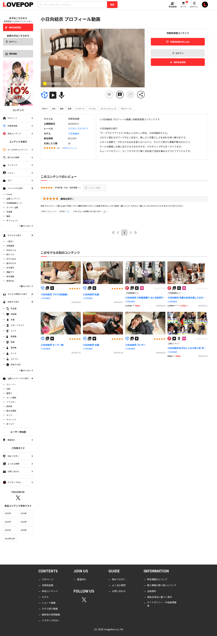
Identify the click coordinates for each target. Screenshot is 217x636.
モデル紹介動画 (50, 608)
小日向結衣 (73, 133)
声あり (45, 108)
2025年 (8, 513)
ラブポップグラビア (78, 128)
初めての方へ (119, 579)
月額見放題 (47, 585)
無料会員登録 (13, 27)
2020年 (23, 530)
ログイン (11, 41)
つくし (68, 211)
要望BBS (81, 579)
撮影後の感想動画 (51, 614)
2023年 (8, 521)
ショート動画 (48, 602)
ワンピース (79, 108)
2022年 (23, 521)
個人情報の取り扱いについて (161, 585)
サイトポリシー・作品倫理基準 (161, 604)
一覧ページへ (26, 226)
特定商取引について (157, 579)
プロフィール (126, 108)
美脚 (61, 108)
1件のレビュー (69, 148)
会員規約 (151, 591)
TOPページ (47, 579)
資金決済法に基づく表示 (159, 597)
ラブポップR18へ (50, 620)
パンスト (92, 108)
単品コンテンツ (50, 591)
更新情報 (11, 53)
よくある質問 (119, 585)
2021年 (8, 530)
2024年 (23, 513)
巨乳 (54, 108)
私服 (69, 108)
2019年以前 (10, 538)
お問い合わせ (119, 591)
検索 (112, 4)
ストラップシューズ (108, 108)
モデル (45, 597)
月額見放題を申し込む (178, 41)
